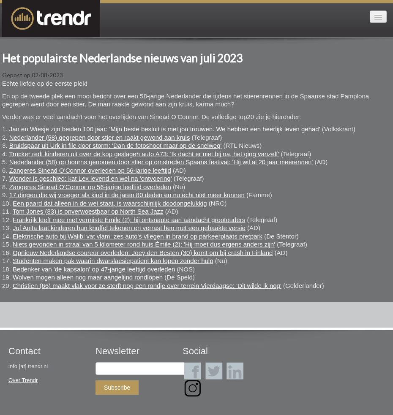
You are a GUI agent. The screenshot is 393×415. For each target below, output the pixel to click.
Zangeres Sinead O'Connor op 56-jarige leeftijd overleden (90, 186)
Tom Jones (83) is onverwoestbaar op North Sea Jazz (88, 211)
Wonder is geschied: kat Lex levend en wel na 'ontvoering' (90, 178)
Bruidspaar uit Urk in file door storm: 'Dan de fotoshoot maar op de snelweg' (115, 145)
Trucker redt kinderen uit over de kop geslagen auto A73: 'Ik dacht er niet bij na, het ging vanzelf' (144, 153)
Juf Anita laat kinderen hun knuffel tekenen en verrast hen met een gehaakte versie (129, 227)
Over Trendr (23, 380)
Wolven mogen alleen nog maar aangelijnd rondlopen (88, 277)
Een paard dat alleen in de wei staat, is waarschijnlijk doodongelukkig (110, 203)
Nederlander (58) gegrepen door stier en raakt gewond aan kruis (99, 137)
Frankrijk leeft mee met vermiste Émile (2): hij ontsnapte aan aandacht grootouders (129, 219)
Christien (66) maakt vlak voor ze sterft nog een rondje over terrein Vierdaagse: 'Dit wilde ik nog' (147, 285)
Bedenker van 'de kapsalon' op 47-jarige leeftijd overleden (94, 269)
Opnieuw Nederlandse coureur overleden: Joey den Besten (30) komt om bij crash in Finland (143, 252)
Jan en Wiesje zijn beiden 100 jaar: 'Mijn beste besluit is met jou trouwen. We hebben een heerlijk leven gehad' (164, 129)
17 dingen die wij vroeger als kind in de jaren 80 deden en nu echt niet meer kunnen (127, 194)
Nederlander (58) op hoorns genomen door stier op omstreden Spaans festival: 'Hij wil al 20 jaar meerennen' (161, 161)
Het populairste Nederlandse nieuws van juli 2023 (122, 58)
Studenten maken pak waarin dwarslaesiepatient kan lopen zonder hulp (113, 260)
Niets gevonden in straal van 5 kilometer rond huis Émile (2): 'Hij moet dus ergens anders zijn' (144, 244)
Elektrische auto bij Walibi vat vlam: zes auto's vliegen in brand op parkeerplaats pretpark (137, 236)
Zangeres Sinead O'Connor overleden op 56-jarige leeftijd (90, 170)
